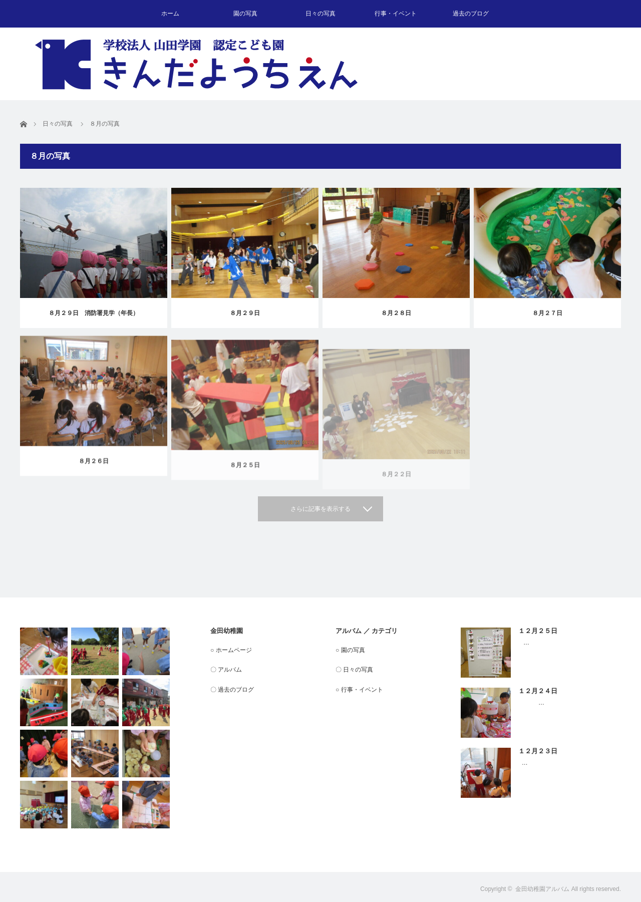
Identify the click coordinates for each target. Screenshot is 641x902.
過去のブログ (471, 13)
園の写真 (245, 13)
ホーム (170, 13)
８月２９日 (245, 313)
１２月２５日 (537, 631)
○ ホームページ (231, 650)
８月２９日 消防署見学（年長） (94, 313)
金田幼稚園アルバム (542, 888)
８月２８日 (396, 313)
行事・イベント (396, 13)
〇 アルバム (226, 669)
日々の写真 (320, 13)
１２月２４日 (537, 691)
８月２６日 (94, 469)
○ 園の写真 (350, 650)
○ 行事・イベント (359, 689)
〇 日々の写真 (354, 669)
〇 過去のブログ (232, 689)
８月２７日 (547, 316)
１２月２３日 (537, 751)
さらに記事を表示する (320, 508)
